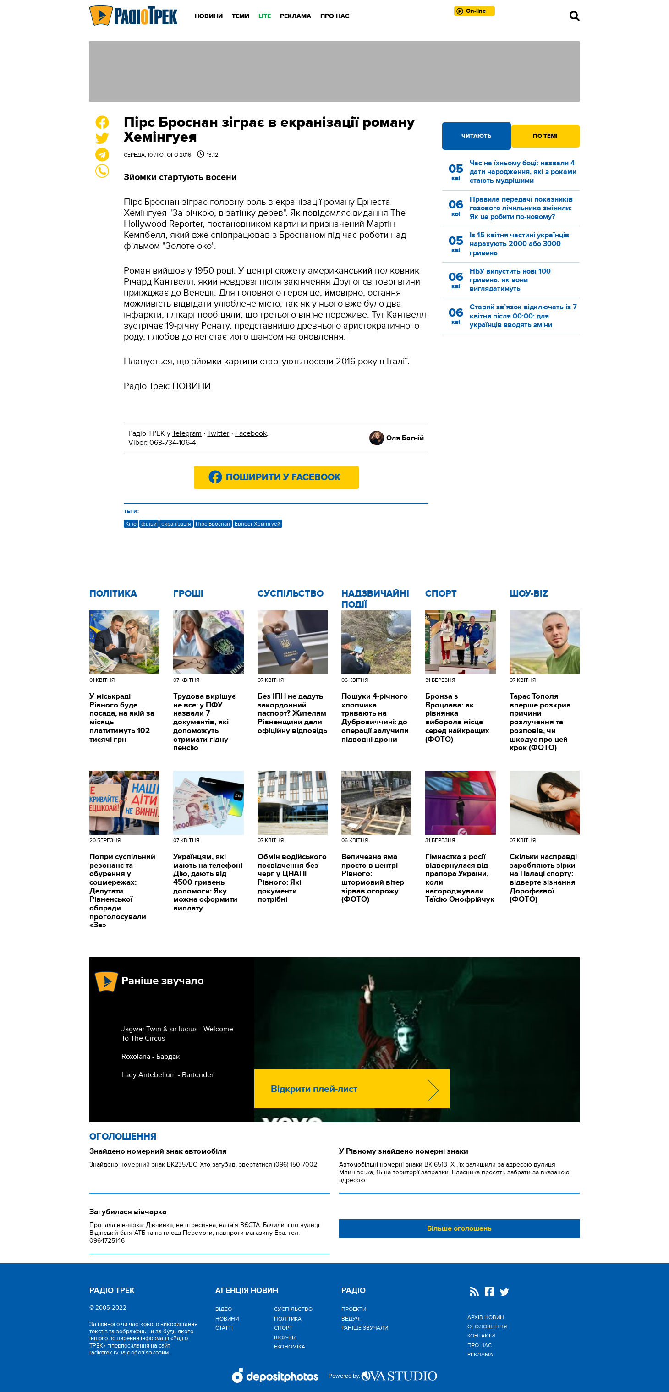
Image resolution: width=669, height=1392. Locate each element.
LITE (264, 16)
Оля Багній (405, 438)
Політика (113, 593)
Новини (209, 16)
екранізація (176, 524)
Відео (223, 1309)
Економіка (289, 1346)
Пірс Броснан (213, 524)
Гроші (188, 593)
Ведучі (351, 1318)
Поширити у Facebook (283, 477)
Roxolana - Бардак (150, 1056)
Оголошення (122, 1136)
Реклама (295, 16)
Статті (224, 1328)
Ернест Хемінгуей (257, 524)
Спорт (441, 593)
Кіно (131, 524)
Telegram (187, 433)
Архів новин (485, 1317)
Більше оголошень (459, 1228)
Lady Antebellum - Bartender (167, 1075)
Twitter (218, 433)
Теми (240, 16)
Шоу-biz (529, 593)
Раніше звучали (364, 1328)
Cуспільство (291, 593)
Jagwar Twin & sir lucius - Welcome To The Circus (177, 1034)
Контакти (481, 1335)
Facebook (251, 433)
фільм (149, 524)
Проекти (353, 1309)
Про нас (335, 16)
